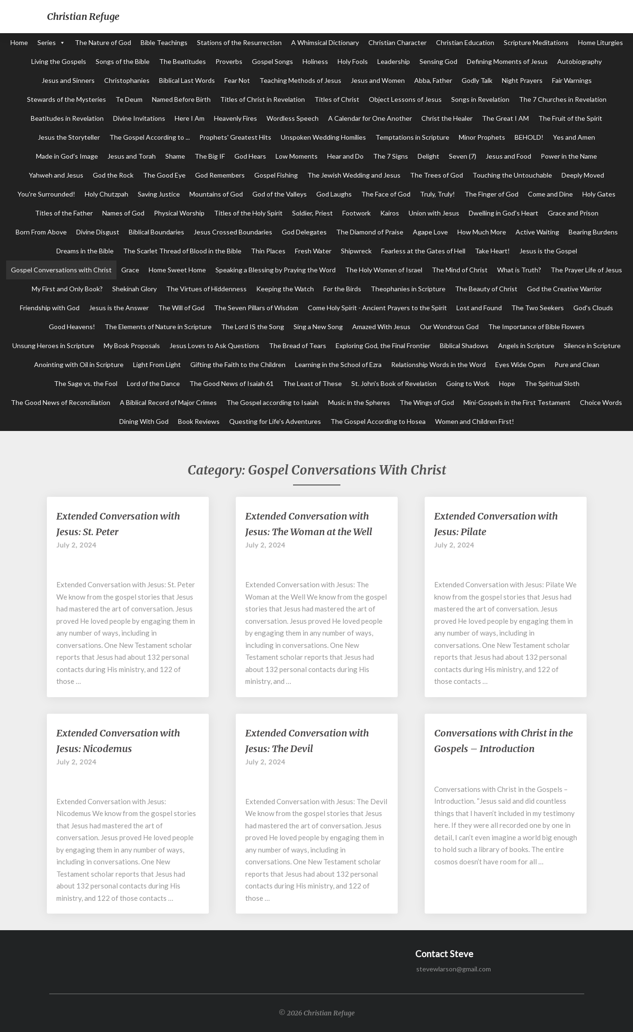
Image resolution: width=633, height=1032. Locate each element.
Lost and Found (479, 308)
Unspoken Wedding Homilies (323, 137)
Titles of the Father (64, 213)
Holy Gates (598, 194)
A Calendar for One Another (370, 118)
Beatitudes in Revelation (67, 118)
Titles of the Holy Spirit (248, 213)
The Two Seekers (537, 308)
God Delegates (304, 232)
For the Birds (342, 289)
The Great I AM (505, 118)
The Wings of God (427, 402)
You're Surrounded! (46, 194)
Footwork (356, 213)
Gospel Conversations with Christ (61, 270)
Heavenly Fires (235, 118)
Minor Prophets (482, 137)
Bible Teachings (164, 42)
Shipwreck (356, 251)
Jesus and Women (378, 80)
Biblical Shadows (464, 345)
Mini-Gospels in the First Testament (517, 402)
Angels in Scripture (526, 345)
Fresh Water (313, 251)
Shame (175, 156)
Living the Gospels (58, 61)
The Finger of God (491, 194)
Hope (507, 383)
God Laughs (334, 194)
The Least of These (312, 383)
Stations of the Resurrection (239, 42)
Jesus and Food (508, 156)
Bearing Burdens (593, 232)
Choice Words (601, 402)
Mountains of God (216, 194)
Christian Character (397, 42)
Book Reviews (199, 421)
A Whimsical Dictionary (325, 42)
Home (19, 42)
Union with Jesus (434, 213)
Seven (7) (462, 156)
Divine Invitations (139, 118)
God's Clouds (593, 308)
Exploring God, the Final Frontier (383, 345)
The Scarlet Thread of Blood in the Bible (182, 251)
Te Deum (129, 99)
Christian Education (465, 42)
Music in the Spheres (359, 402)
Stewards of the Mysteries (66, 99)
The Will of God (181, 308)
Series (46, 42)
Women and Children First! (474, 421)
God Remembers (220, 175)
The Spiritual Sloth (552, 383)
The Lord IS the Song (252, 327)
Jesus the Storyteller (69, 137)
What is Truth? (519, 270)
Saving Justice (159, 194)
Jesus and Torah (131, 156)
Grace (130, 270)
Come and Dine (550, 194)
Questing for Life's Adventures (275, 421)
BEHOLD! (529, 137)
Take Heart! (492, 251)
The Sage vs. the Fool (85, 383)
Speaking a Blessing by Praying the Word (275, 270)
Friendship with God (50, 308)
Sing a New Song (318, 327)
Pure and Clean (576, 364)
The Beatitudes (182, 61)
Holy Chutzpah (106, 194)
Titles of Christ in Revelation (262, 99)
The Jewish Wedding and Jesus (354, 175)
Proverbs (228, 61)
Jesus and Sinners (68, 80)
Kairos (389, 213)
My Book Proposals (132, 345)
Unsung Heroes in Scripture (53, 345)
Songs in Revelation (480, 99)
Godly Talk (477, 80)
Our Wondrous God (449, 327)
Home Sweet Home (177, 270)
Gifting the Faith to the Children (237, 364)
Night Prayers (522, 80)
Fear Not (237, 80)
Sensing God (438, 61)
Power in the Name (569, 156)
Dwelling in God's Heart (503, 213)
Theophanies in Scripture (408, 289)
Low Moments (297, 156)
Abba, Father (433, 80)
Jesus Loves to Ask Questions (214, 345)
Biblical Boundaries (156, 232)
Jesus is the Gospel (548, 251)
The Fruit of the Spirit (570, 118)
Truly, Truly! (437, 194)
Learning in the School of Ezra (338, 364)
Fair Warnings (572, 80)
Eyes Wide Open (520, 364)
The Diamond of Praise (369, 232)
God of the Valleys (279, 194)
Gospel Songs (272, 61)
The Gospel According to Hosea (378, 421)
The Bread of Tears (297, 345)
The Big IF (210, 156)
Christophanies (127, 80)
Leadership (393, 61)
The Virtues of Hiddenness (206, 289)
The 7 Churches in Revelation (562, 99)
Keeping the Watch (285, 289)
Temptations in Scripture (412, 137)
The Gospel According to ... (149, 137)
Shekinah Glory (134, 289)
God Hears (250, 156)
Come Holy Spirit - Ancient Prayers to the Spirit (377, 308)
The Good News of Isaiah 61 (231, 383)
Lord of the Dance (153, 383)
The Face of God (385, 194)
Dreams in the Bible (85, 251)
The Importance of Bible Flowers (536, 327)
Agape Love (430, 232)
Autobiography (579, 61)
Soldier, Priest (312, 213)
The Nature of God (103, 42)
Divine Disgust (97, 232)
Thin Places (268, 251)
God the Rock (113, 175)
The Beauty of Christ (486, 289)
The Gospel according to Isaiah (272, 402)
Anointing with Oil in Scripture (79, 364)
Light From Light (157, 364)
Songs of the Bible (123, 61)
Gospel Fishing (276, 175)
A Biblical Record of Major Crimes (168, 402)
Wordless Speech (293, 118)
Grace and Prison (573, 213)
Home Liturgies (600, 42)
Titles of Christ (336, 99)
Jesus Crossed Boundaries (233, 232)
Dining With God (144, 421)
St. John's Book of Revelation (394, 383)
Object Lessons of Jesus (405, 99)
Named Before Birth (181, 99)
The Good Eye (164, 175)
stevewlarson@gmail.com (453, 969)
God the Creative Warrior (564, 289)
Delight (428, 156)
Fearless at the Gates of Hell (423, 251)
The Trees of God (436, 175)
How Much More (481, 232)
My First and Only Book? (67, 289)
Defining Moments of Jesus (507, 61)
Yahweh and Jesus (56, 175)
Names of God (123, 213)
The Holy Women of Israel (383, 270)
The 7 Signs (390, 156)
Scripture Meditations (536, 42)
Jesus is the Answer (119, 308)
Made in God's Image (67, 156)
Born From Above (41, 232)
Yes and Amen (574, 137)
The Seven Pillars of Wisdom (256, 308)
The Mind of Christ (460, 270)
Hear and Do (345, 156)
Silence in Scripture (592, 345)
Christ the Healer (447, 118)
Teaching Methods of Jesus (300, 80)
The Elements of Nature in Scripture (158, 327)
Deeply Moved (583, 175)
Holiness (315, 61)
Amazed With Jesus (381, 327)
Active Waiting (537, 232)
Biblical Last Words (187, 80)
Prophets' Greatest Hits (235, 137)
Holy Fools (353, 61)
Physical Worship (179, 213)
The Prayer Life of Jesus (586, 270)
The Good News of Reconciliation (60, 402)
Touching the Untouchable (512, 175)
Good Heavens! (72, 327)
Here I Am (190, 118)
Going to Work (468, 383)
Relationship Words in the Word (438, 364)
